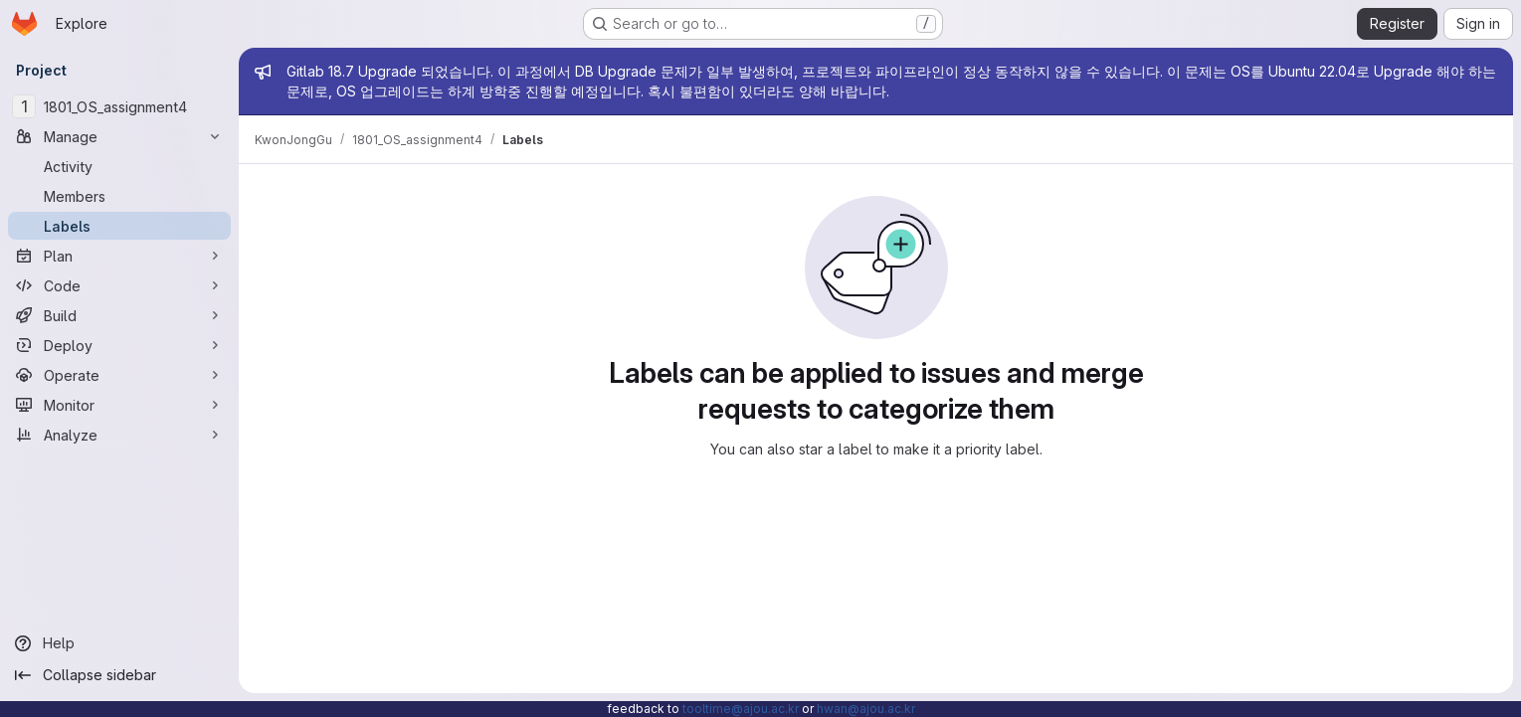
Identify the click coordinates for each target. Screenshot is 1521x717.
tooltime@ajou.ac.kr (740, 708)
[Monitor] (119, 405)
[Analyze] (119, 434)
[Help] (119, 643)
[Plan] (119, 255)
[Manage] (119, 136)
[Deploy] (119, 345)
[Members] (119, 196)
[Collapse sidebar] (119, 675)
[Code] (119, 285)
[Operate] (119, 375)
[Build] (119, 315)
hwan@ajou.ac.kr (866, 708)
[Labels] (119, 226)
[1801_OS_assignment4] (119, 106)
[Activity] (119, 166)
